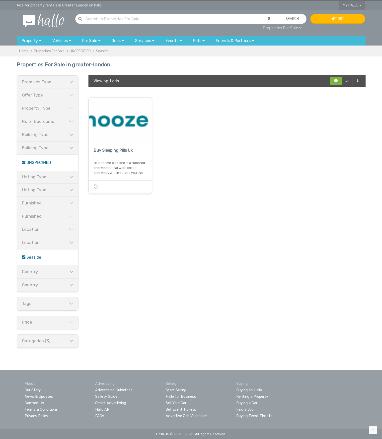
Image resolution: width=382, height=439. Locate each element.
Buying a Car (246, 403)
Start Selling (176, 390)
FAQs (99, 416)
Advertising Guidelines (114, 390)
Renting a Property (252, 396)
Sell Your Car (176, 403)
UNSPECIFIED (80, 51)
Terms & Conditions (41, 409)
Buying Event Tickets (254, 416)
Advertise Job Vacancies (186, 416)
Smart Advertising (110, 403)
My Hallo (352, 5)
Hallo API (102, 409)
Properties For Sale (282, 28)
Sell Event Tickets (181, 409)
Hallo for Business (181, 396)
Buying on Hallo (249, 390)
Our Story (33, 390)
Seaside (102, 51)
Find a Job (245, 409)
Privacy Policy (36, 416)
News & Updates (39, 396)
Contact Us (34, 403)
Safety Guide (106, 396)
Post (337, 19)
